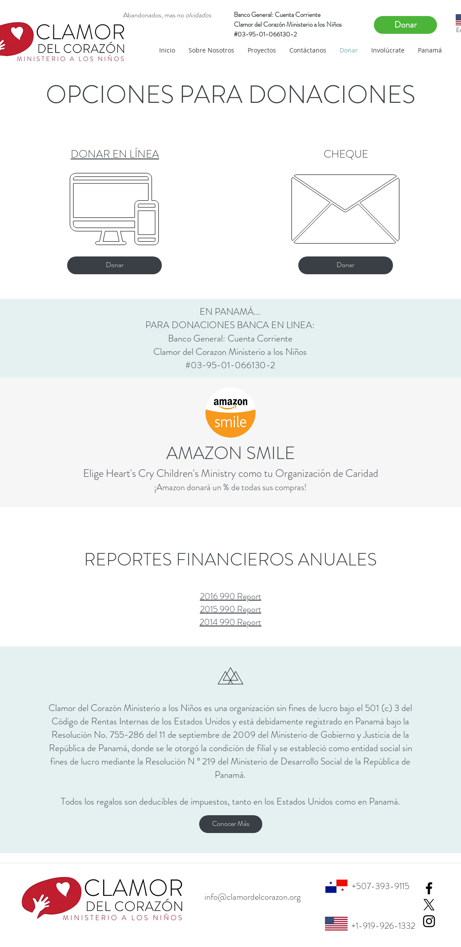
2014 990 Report (230, 622)
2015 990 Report (230, 609)
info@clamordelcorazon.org (252, 896)
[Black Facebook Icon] (429, 888)
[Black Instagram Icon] (429, 921)
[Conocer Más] (230, 824)
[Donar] (405, 25)
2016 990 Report (230, 596)
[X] (429, 905)
